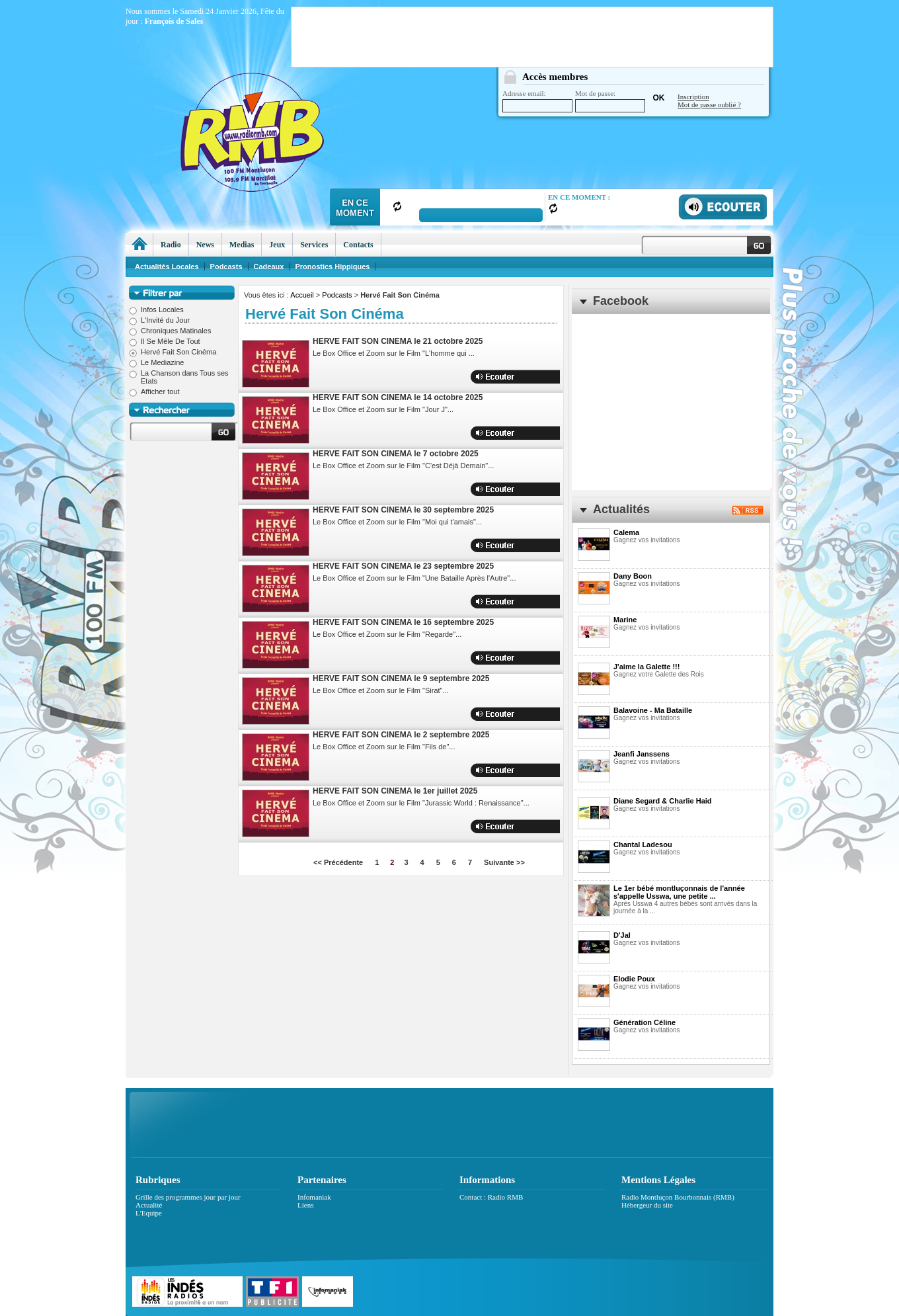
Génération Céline (644, 1022)
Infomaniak (314, 1197)
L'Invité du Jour (159, 320)
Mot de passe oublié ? (709, 104)
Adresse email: (537, 100)
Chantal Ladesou (642, 844)
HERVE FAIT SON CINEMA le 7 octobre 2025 (396, 453)
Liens (305, 1205)
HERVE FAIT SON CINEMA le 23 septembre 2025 (403, 566)
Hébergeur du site (647, 1205)
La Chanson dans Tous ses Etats (179, 377)
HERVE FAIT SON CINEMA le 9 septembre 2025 (401, 678)
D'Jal (622, 935)
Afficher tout (154, 391)
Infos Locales (156, 309)
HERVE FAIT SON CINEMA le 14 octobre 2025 (398, 397)
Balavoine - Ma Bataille (652, 710)
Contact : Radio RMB (491, 1197)
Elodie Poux (634, 979)
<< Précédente (338, 862)
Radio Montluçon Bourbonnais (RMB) (677, 1197)
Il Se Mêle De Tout (164, 341)
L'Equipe (149, 1213)
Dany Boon (632, 576)
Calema (626, 532)
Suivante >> (504, 862)
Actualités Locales (167, 266)
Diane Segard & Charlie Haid (662, 801)
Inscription (693, 97)
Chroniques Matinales (170, 331)
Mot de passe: (610, 100)
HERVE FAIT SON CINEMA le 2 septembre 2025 (401, 734)
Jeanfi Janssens (641, 754)
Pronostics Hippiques (332, 266)
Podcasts (337, 295)
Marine (625, 620)
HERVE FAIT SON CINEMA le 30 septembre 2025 (403, 509)
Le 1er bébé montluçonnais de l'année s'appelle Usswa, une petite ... (679, 892)
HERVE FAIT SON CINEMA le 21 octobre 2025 (398, 341)
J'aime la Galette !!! (646, 667)
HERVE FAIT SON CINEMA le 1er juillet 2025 (395, 791)
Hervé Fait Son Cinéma (172, 352)
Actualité (149, 1205)
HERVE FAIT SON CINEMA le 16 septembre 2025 (403, 622)
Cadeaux (269, 266)
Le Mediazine (156, 362)
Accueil (301, 295)
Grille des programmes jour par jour (188, 1197)
